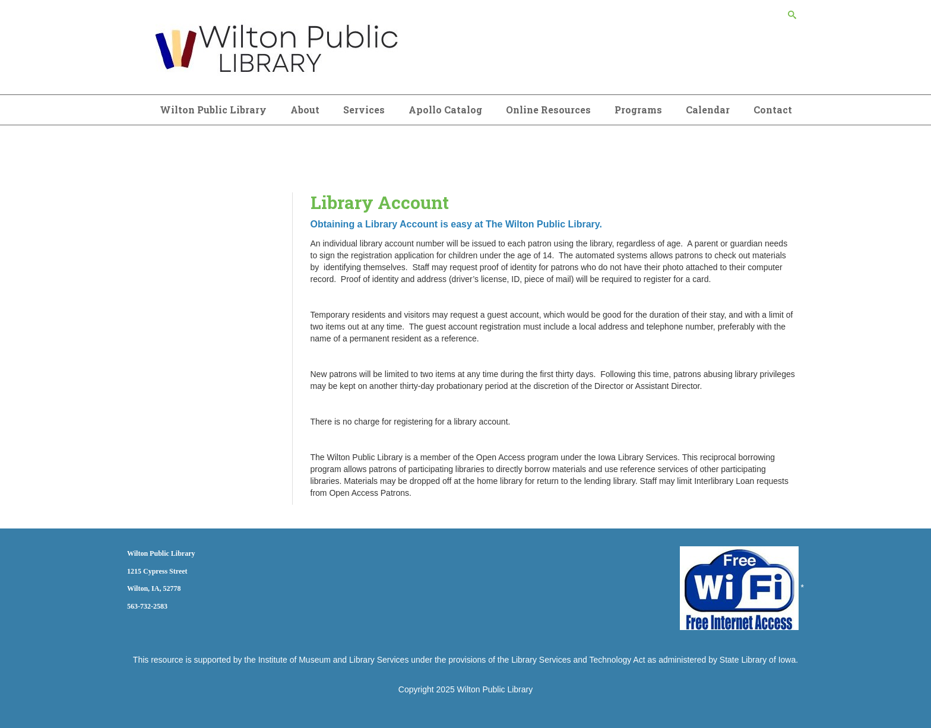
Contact (772, 109)
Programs (638, 109)
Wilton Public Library (213, 109)
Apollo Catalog (445, 109)
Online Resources (548, 109)
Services (364, 109)
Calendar (708, 109)
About (304, 109)
